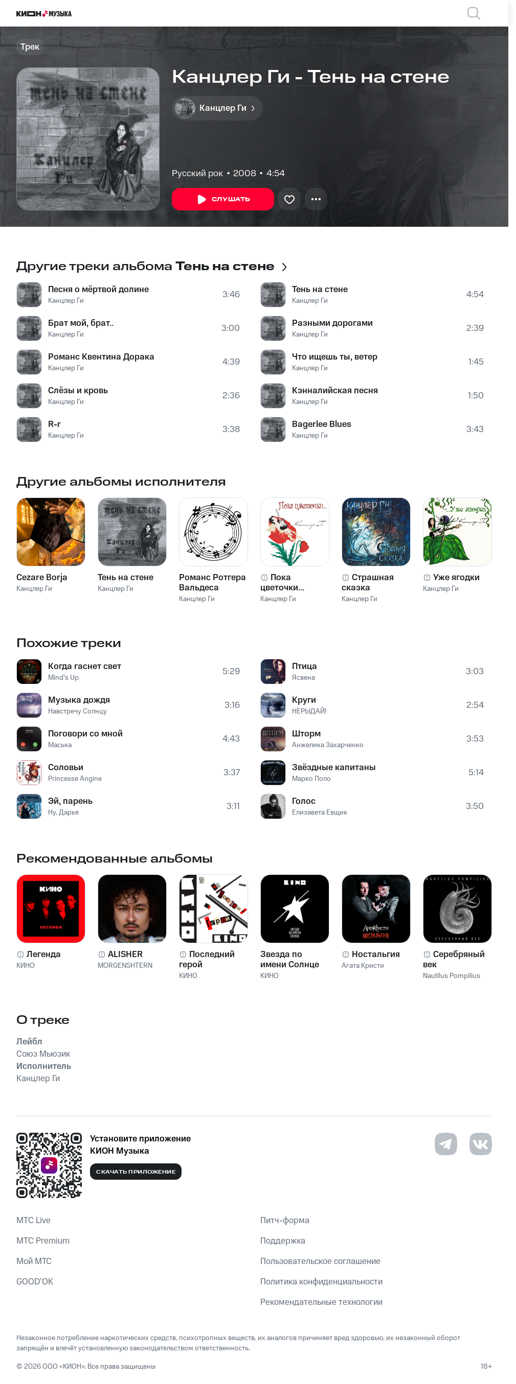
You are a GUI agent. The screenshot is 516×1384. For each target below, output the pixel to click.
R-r (54, 424)
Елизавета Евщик (319, 812)
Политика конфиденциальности (321, 1282)
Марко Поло (311, 779)
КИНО (25, 966)
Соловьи (65, 767)
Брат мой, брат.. (81, 323)
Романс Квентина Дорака (101, 357)
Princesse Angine (75, 779)
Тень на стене (320, 289)
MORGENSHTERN (125, 966)
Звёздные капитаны (334, 767)
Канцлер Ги (66, 301)
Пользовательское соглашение (320, 1261)
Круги (304, 700)
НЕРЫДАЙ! (309, 711)
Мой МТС (34, 1261)
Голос (304, 801)
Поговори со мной (85, 734)
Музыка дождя (79, 700)
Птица (304, 666)
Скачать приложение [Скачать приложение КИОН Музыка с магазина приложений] (135, 1172)
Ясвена (303, 678)
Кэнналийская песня (335, 391)
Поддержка (282, 1241)
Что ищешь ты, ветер (334, 357)
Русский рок (197, 174)
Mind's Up (63, 678)
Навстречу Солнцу (77, 711)
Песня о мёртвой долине (98, 289)
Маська (60, 745)
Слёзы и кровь (78, 391)
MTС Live (33, 1220)
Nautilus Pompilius (451, 976)
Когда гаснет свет (84, 666)
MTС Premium (43, 1241)
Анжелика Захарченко (328, 745)
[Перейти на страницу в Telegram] (446, 1144)
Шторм (306, 734)
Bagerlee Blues (321, 424)
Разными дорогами (332, 323)
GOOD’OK (34, 1282)
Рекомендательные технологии (321, 1302)
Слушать (223, 200)
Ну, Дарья (63, 812)
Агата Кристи (363, 966)
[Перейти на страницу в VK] (480, 1144)
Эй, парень (70, 801)
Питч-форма (284, 1220)
